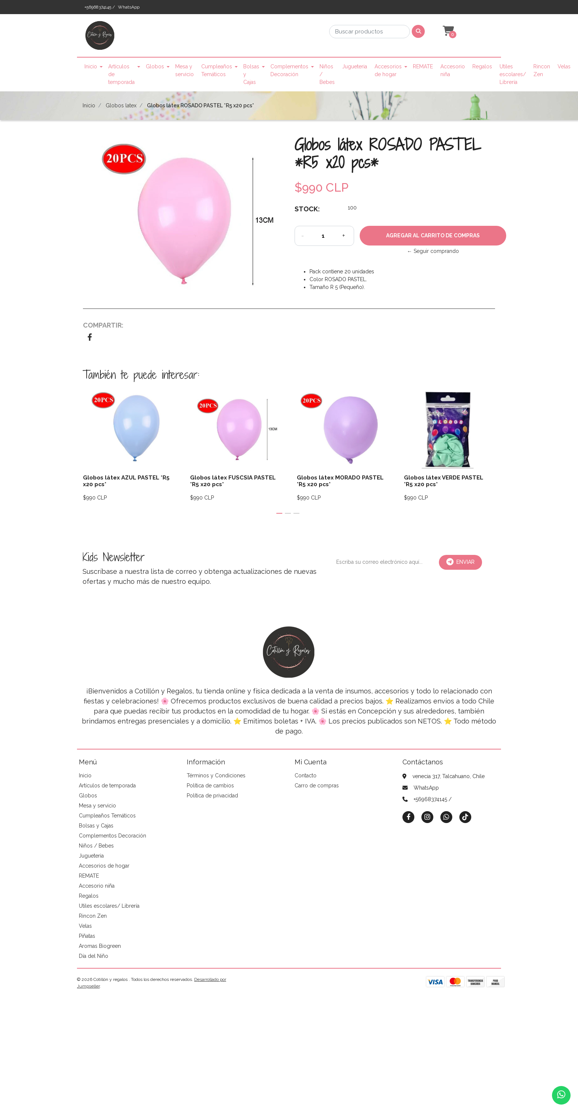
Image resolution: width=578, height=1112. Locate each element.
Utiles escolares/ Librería (513, 74)
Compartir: (103, 325)
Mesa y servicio (184, 70)
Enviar (460, 562)
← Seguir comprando (433, 251)
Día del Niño (93, 956)
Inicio (90, 66)
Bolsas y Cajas (251, 74)
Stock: (307, 209)
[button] (447, 31)
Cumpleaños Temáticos (216, 70)
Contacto (306, 775)
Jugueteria (354, 66)
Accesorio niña (452, 70)
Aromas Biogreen (100, 946)
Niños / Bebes (327, 74)
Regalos (482, 66)
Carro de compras (317, 786)
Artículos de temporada (121, 74)
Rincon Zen (541, 70)
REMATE (423, 66)
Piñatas (87, 936)
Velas (564, 66)
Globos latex (121, 105)
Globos (155, 66)
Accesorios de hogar (388, 70)
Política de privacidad (212, 796)
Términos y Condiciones (216, 775)
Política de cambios (210, 786)
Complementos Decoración (289, 70)
